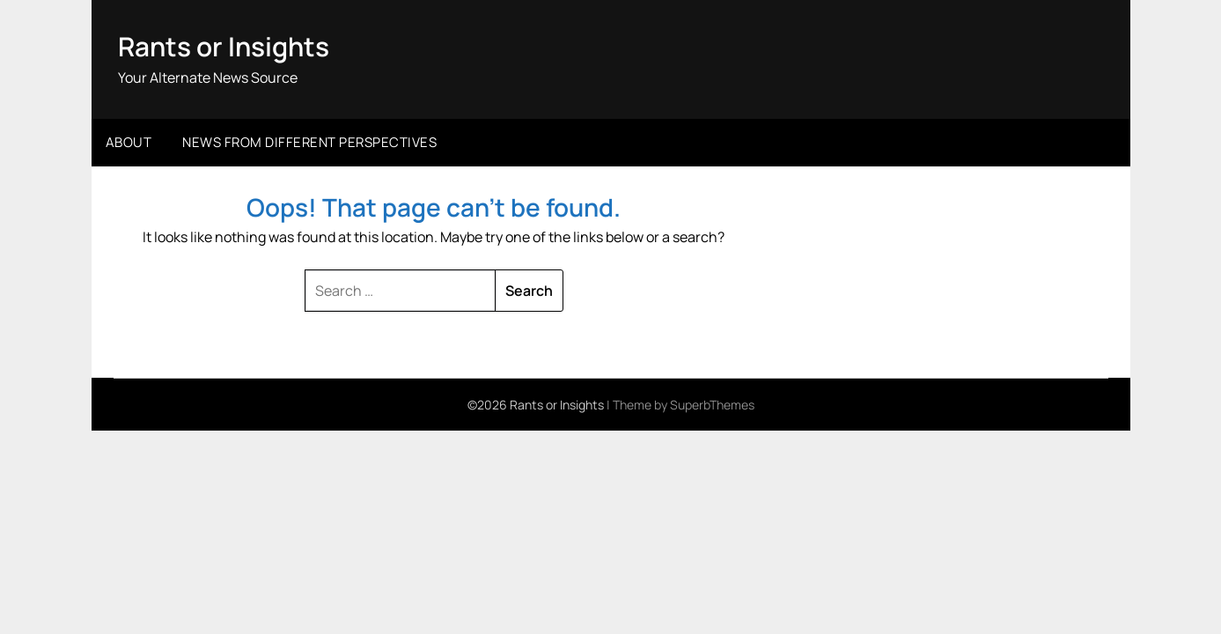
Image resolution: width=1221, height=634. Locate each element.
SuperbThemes (712, 403)
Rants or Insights (224, 46)
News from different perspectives (309, 141)
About (129, 141)
